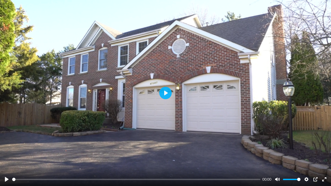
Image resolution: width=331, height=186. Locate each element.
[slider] (136, 179)
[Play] (7, 179)
